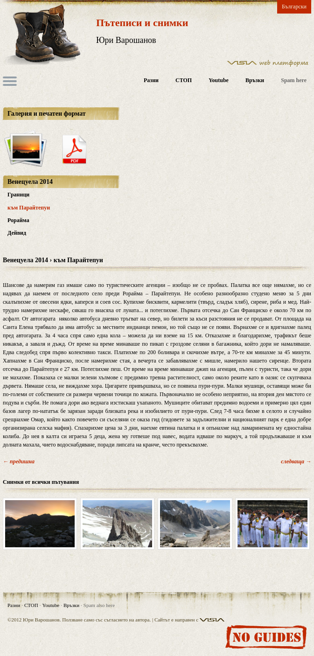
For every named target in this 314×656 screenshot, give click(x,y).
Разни (151, 80)
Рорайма (18, 220)
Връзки (254, 80)
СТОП (183, 80)
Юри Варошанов (126, 40)
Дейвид (16, 233)
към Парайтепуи (28, 207)
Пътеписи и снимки (142, 22)
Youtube (219, 80)
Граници (18, 194)
